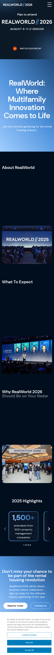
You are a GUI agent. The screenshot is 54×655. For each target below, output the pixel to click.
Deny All (29, 643)
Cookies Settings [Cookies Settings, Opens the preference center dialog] (29, 635)
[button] (49, 529)
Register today (15, 605)
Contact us (40, 605)
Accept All (29, 650)
